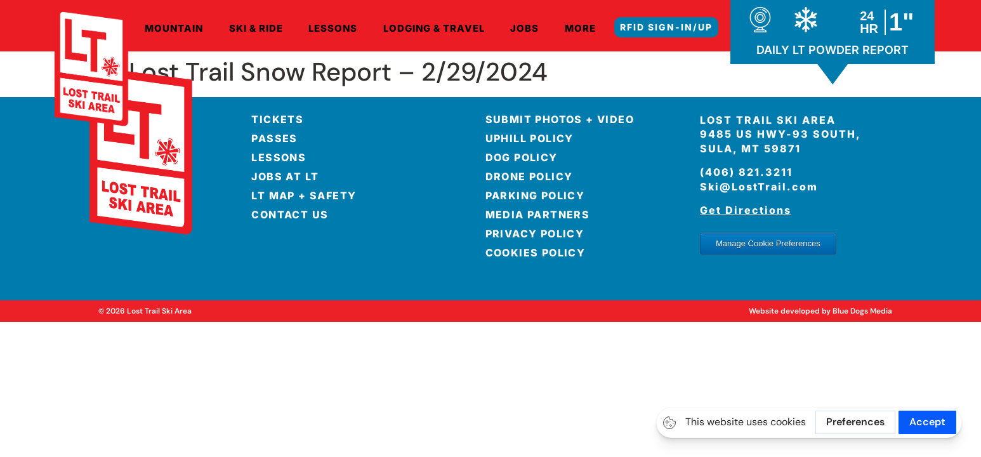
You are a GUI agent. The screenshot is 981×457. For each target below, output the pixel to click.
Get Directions (745, 210)
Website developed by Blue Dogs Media (820, 311)
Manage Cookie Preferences (768, 243)
